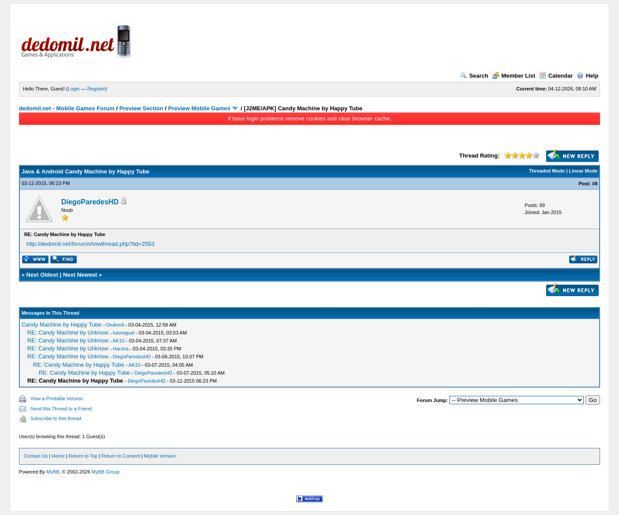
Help (587, 75)
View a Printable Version (56, 398)
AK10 (119, 340)
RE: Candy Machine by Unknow (68, 332)
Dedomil (115, 324)
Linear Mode (583, 170)
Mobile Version (160, 456)
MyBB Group (105, 471)
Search (474, 75)
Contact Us (36, 456)
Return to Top (83, 456)
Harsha (120, 348)
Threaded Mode (547, 170)
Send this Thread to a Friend (61, 408)
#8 (594, 183)
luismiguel (124, 332)
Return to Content (121, 456)
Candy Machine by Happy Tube (62, 324)
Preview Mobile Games (199, 108)
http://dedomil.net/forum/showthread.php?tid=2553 (90, 244)
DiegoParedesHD (90, 202)
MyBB (52, 471)
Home (58, 456)
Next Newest (80, 274)
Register (96, 88)
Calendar (556, 75)
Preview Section (141, 108)
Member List (514, 75)
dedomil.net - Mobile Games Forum (67, 108)
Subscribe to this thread (56, 418)
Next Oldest (42, 274)
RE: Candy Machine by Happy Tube (79, 364)
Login (74, 88)
